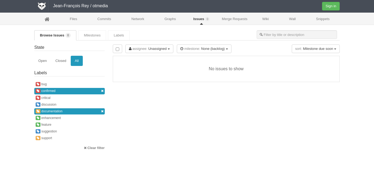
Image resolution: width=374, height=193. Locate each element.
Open (42, 61)
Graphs (170, 19)
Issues (201, 19)
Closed (60, 61)
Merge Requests (234, 20)
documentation (69, 111)
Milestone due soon (315, 49)
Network (138, 19)
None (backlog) (204, 49)
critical (43, 98)
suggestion (46, 131)
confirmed (69, 91)
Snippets (323, 19)
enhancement (48, 118)
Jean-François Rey (71, 5)
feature (43, 125)
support (44, 138)
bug (41, 84)
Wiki (265, 19)
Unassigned (149, 49)
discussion (46, 104)
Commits (104, 19)
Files (73, 19)
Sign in (331, 6)
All (76, 61)
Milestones (92, 35)
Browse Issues (55, 35)
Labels (119, 35)
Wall (292, 19)
